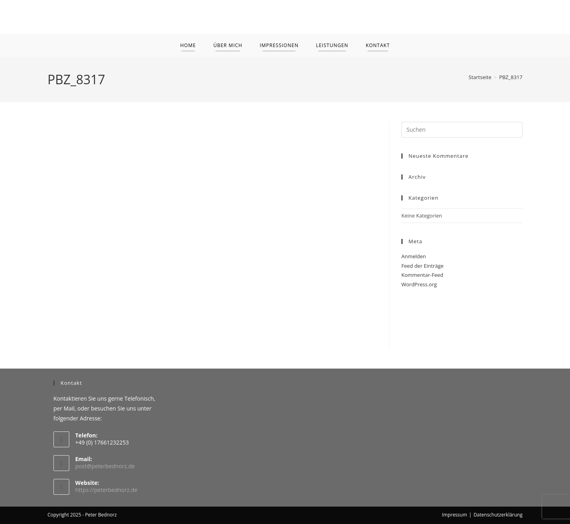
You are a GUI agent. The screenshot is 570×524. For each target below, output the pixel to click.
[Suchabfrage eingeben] (461, 130)
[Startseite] (480, 77)
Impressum (454, 514)
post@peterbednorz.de (105, 466)
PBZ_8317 (510, 77)
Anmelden (413, 256)
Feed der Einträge (422, 265)
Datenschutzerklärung (497, 514)
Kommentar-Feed (422, 274)
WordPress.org (419, 284)
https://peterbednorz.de (106, 490)
